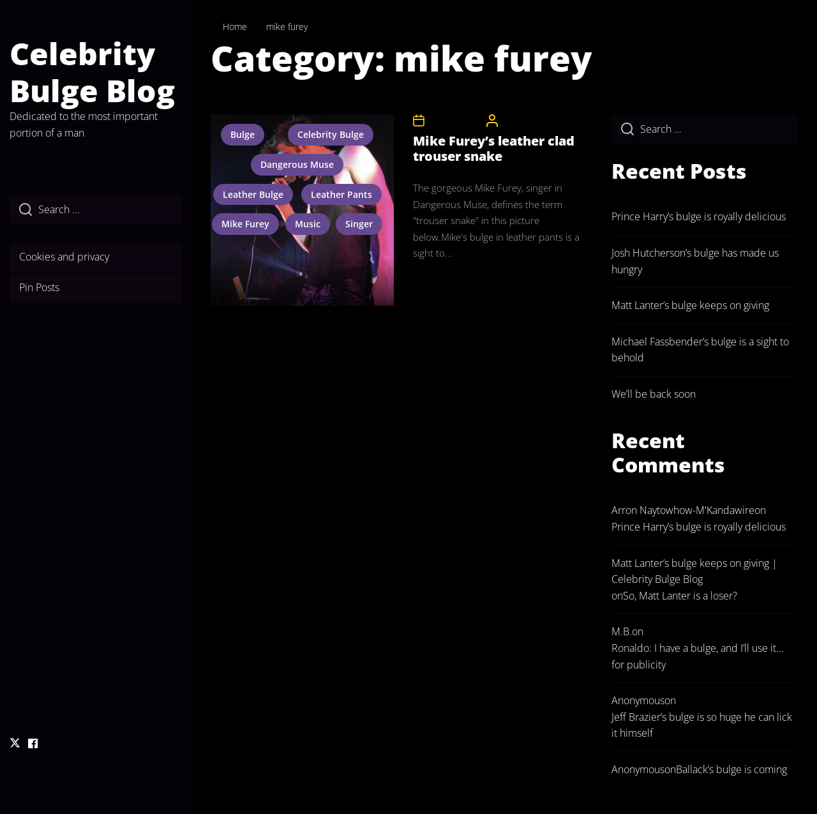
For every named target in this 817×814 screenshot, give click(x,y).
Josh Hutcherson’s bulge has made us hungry (695, 261)
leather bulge (253, 194)
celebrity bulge (330, 134)
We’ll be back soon (653, 394)
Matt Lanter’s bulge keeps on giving (690, 305)
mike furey (245, 224)
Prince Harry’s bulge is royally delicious (698, 216)
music (307, 224)
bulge (242, 134)
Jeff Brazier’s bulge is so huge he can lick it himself (701, 725)
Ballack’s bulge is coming (731, 769)
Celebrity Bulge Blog (92, 72)
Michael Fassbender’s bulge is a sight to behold (700, 350)
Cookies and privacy (64, 257)
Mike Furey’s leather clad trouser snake (493, 148)
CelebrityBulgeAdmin (541, 120)
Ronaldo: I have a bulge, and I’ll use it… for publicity (697, 656)
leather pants (341, 194)
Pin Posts (39, 287)
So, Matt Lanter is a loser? (680, 596)
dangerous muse (297, 164)
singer (359, 224)
